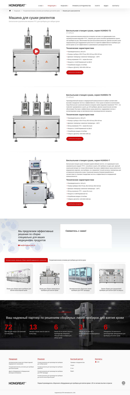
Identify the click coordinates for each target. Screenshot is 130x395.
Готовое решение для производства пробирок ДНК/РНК (50, 367)
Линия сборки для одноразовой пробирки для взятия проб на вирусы (111, 289)
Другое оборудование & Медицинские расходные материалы (19, 372)
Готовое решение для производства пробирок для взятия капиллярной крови (50, 376)
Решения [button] (64, 5)
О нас (72, 368)
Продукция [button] (51, 5)
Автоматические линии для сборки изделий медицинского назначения (21, 363)
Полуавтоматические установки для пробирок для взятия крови (41, 10)
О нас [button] (40, 5)
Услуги (97, 5)
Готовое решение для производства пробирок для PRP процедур (50, 372)
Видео (106, 5)
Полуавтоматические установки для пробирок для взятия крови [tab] (67, 260)
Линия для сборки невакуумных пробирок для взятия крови (49, 289)
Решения (41, 359)
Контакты (115, 5)
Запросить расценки (74, 72)
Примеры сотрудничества (81, 5)
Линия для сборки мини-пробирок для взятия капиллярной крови (19, 289)
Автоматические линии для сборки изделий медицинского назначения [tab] (26, 260)
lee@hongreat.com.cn (27, 245)
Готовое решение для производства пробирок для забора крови (50, 363)
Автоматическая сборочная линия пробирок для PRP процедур (80, 289)
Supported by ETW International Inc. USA (65, 392)
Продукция (17, 10)
